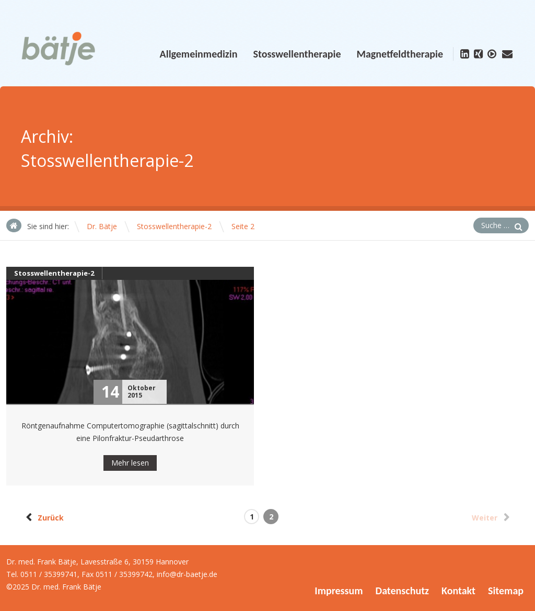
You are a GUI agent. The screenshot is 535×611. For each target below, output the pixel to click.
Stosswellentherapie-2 (174, 226)
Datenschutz (402, 590)
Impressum (339, 590)
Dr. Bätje (102, 226)
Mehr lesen (130, 463)
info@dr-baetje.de (187, 574)
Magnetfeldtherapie (399, 54)
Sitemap (506, 590)
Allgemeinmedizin (199, 54)
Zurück (43, 517)
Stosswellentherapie (297, 54)
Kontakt (458, 590)
